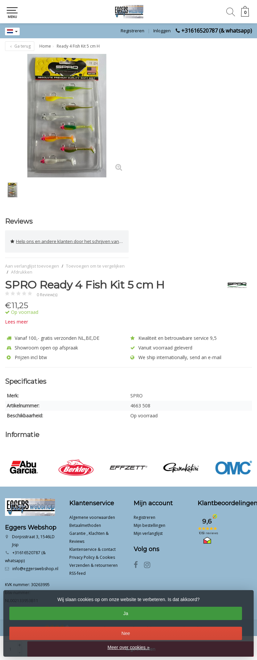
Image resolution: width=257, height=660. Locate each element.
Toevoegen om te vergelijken (95, 266)
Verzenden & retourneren (93, 565)
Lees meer (16, 322)
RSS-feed (77, 573)
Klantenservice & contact (92, 549)
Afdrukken (21, 272)
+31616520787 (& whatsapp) (216, 30)
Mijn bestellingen (149, 525)
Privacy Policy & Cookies (92, 557)
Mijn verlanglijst (148, 533)
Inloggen (162, 31)
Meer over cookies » (128, 647)
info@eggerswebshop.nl (35, 568)
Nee (125, 633)
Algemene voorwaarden (92, 517)
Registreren (132, 31)
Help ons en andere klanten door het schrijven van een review (69, 241)
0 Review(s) (47, 295)
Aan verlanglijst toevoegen (32, 266)
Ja (125, 613)
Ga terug (20, 46)
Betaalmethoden (85, 525)
